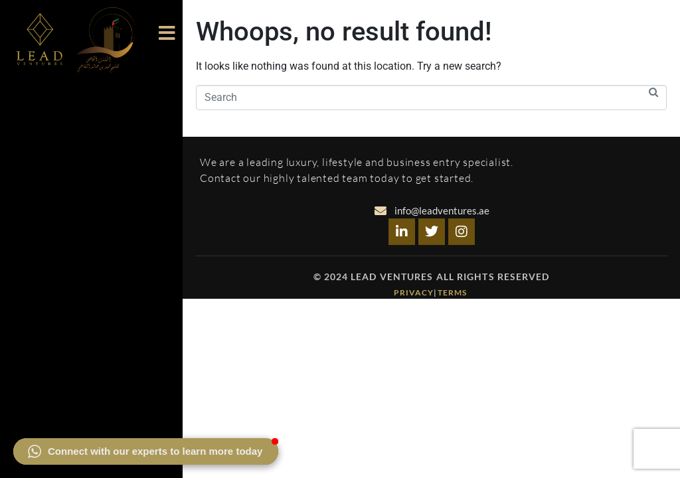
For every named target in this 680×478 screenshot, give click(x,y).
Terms (453, 292)
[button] (145, 451)
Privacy (414, 292)
